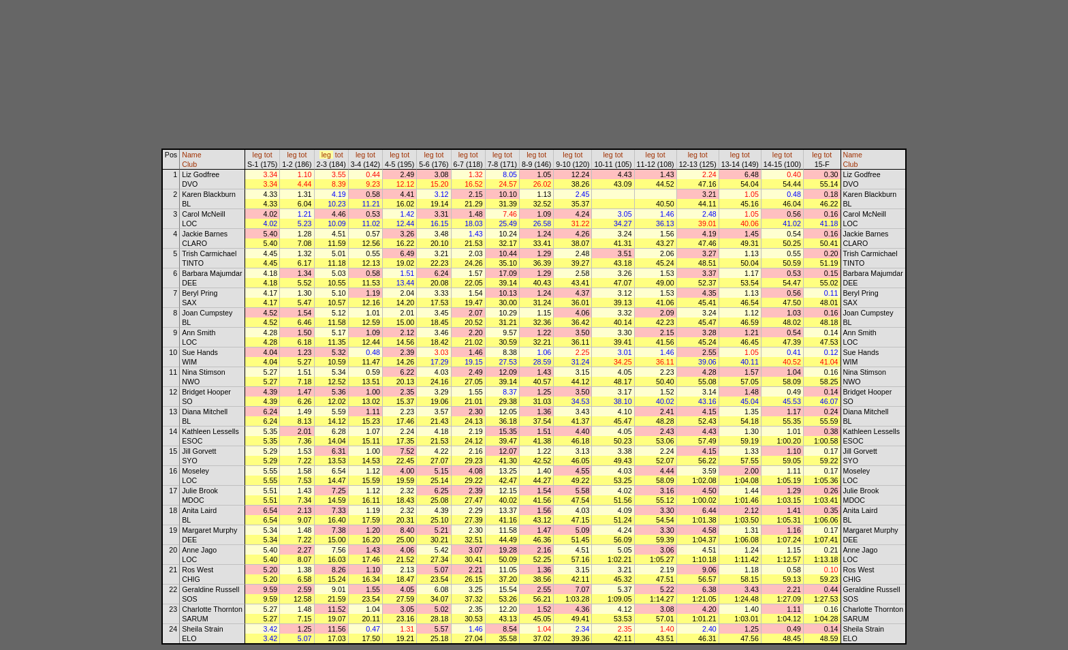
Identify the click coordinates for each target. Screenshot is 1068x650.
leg (257, 155)
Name (191, 155)
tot (268, 155)
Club (189, 164)
